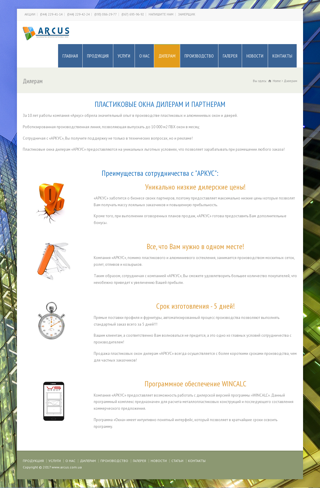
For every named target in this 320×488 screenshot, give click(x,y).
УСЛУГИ (124, 56)
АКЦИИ (30, 14)
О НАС (144, 56)
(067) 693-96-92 (132, 14)
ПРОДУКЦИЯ (98, 56)
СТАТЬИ (177, 461)
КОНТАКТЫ (282, 56)
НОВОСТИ (254, 56)
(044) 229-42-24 (78, 14)
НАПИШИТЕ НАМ (161, 14)
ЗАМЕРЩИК (186, 14)
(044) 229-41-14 (51, 14)
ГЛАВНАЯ (70, 56)
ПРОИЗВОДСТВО (199, 56)
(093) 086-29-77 (105, 14)
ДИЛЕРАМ (167, 56)
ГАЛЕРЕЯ (230, 56)
